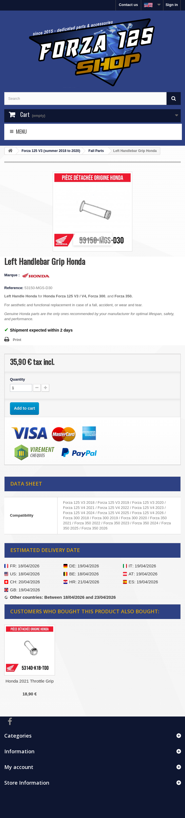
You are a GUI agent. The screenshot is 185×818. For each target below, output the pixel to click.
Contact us (128, 5)
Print (17, 340)
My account (18, 767)
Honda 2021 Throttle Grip (30, 681)
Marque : (12, 275)
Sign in (172, 5)
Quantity (17, 379)
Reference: (13, 288)
